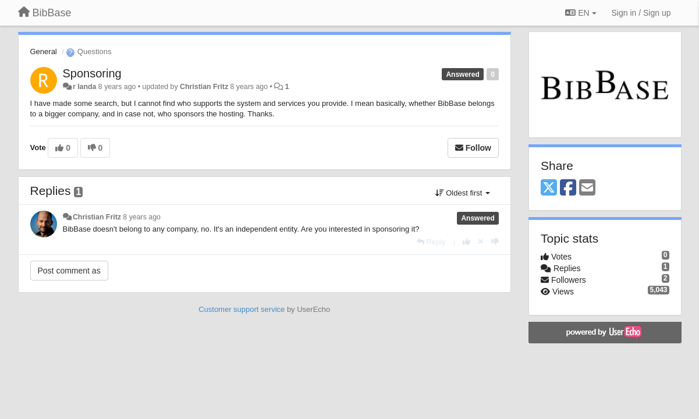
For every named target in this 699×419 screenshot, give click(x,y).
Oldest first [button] (462, 193)
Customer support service (241, 309)
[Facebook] (568, 188)
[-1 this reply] (495, 241)
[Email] (587, 188)
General (43, 51)
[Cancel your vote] (481, 241)
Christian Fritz (204, 87)
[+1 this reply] (466, 241)
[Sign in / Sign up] (641, 13)
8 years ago (142, 217)
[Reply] (431, 241)
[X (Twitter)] (549, 188)
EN (580, 12)
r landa (84, 87)
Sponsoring (92, 73)
